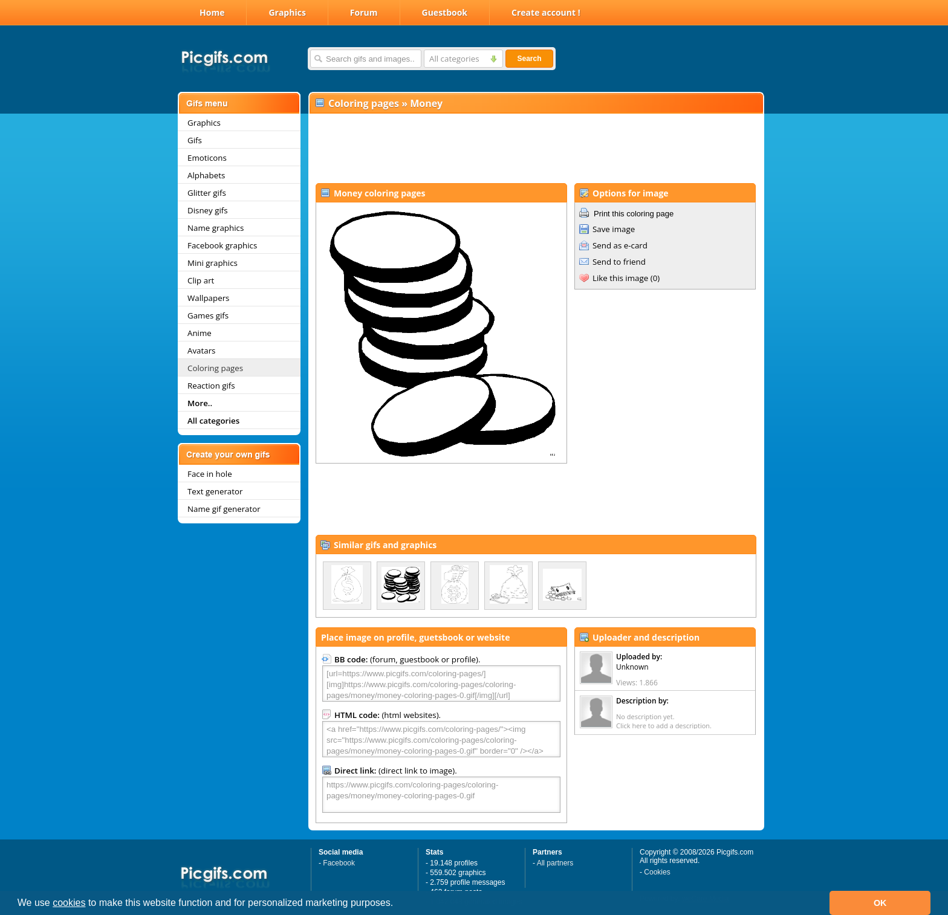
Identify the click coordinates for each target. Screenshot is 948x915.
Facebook (339, 863)
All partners (555, 863)
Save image (613, 229)
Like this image (620, 278)
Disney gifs (207, 210)
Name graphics (215, 227)
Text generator (214, 491)
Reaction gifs (211, 385)
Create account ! (545, 12)
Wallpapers (208, 298)
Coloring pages (215, 368)
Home (212, 12)
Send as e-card (620, 245)
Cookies (657, 872)
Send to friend (619, 261)
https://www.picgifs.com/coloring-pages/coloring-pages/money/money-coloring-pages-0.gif (441, 795)
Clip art (200, 280)
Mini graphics (212, 262)
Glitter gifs (206, 192)
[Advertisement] (536, 148)
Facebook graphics (222, 245)
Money (426, 103)
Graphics (286, 12)
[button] (398, 904)
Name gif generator (224, 508)
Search (529, 58)
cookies (69, 902)
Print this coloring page (634, 213)
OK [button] (880, 903)
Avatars (201, 350)
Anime (199, 333)
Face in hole (209, 473)
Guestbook (445, 12)
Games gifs (208, 315)
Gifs (194, 140)
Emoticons (207, 157)
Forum (364, 12)
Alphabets (206, 175)
